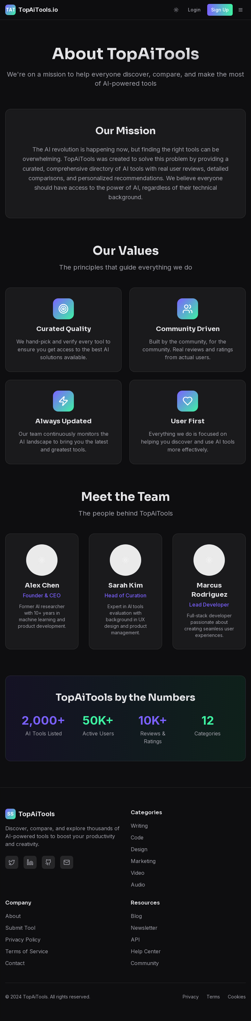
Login (194, 9)
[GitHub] (48, 862)
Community (145, 963)
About (13, 916)
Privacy (191, 996)
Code (137, 837)
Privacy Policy (23, 939)
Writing (139, 825)
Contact (15, 963)
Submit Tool (20, 927)
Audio (138, 884)
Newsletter (144, 927)
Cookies (237, 996)
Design (139, 849)
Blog (136, 916)
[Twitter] (11, 862)
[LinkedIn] (30, 862)
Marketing (143, 861)
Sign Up (220, 9)
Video (137, 873)
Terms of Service (26, 951)
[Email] (66, 862)
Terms (213, 996)
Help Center (146, 951)
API (135, 939)
